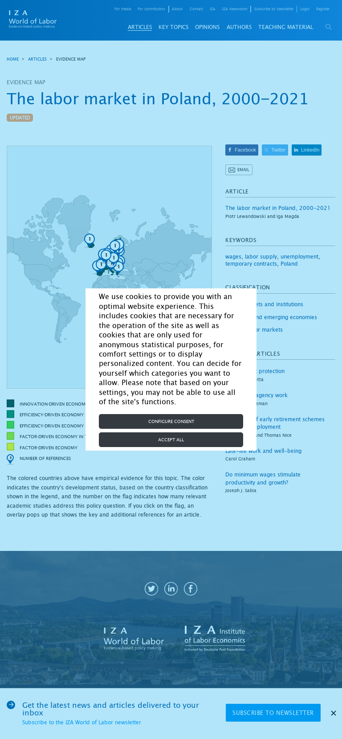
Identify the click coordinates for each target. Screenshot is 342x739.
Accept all (171, 439)
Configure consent (171, 421)
